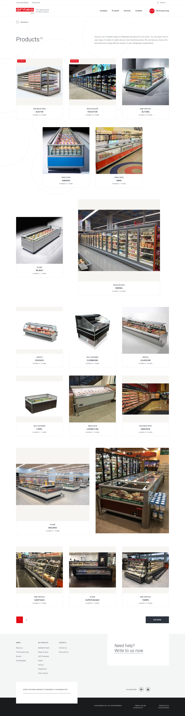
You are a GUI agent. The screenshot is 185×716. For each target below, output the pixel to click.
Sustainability (21, 661)
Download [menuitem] (36, 3)
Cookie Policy (126, 707)
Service (41, 665)
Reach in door (43, 652)
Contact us (63, 648)
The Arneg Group (22, 652)
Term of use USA (140, 705)
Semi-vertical (43, 673)
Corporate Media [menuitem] (22, 3)
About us (19, 648)
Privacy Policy (164, 705)
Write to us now (129, 650)
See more (157, 620)
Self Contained (43, 656)
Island (40, 661)
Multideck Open (43, 648)
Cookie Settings (163, 707)
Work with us (64, 652)
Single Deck (42, 669)
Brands (18, 656)
